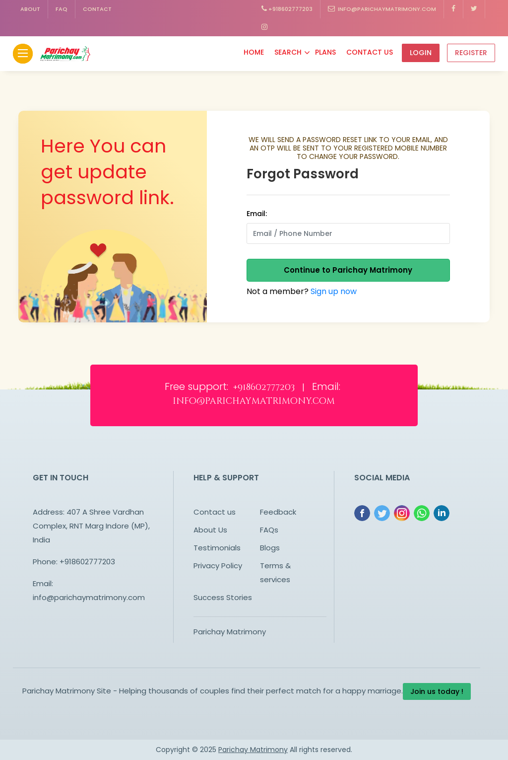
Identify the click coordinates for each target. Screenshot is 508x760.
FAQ (61, 9)
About (30, 9)
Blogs (270, 547)
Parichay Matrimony (229, 631)
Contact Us (369, 52)
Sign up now (334, 291)
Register (471, 53)
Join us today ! (436, 691)
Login (421, 53)
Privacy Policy (217, 565)
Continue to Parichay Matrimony (348, 270)
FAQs (269, 530)
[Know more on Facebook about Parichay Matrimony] (453, 9)
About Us (210, 530)
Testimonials (217, 547)
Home (254, 52)
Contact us (214, 512)
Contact (97, 9)
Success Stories (222, 597)
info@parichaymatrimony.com (382, 9)
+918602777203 (287, 9)
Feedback (278, 512)
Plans (325, 52)
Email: (257, 214)
